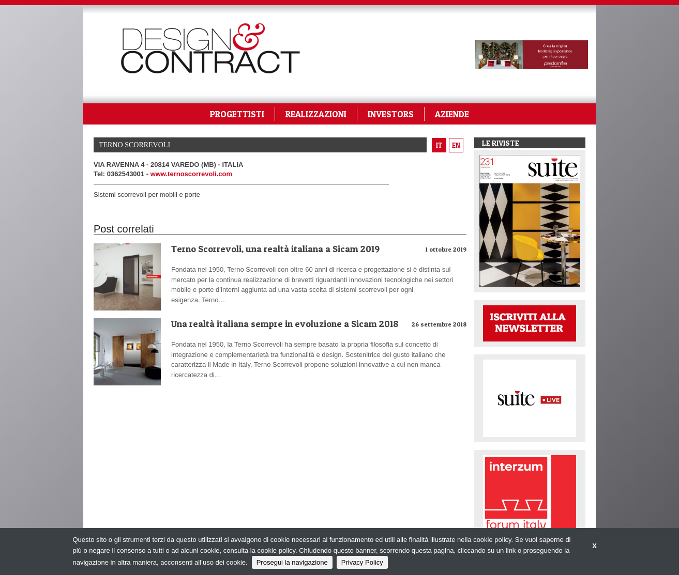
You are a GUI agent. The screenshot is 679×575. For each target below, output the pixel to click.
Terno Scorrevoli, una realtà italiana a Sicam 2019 (275, 248)
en (456, 145)
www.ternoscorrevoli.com (191, 174)
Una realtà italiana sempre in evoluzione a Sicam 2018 (284, 323)
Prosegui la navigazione (292, 562)
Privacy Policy (362, 562)
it (439, 145)
